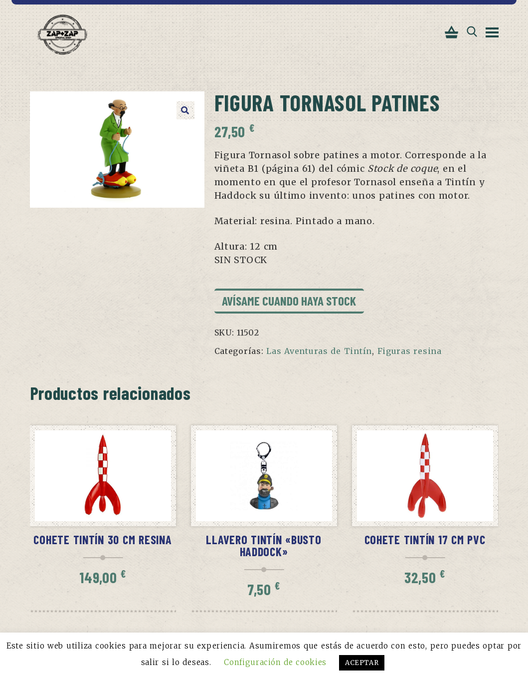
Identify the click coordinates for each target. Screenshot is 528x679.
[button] (185, 111)
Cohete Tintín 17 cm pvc (425, 540)
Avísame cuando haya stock (289, 301)
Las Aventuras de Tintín (319, 352)
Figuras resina (409, 352)
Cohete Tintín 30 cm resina (102, 540)
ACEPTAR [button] (362, 663)
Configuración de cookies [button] (275, 662)
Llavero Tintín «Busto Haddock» (263, 546)
